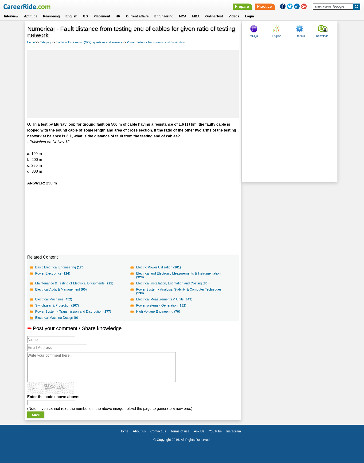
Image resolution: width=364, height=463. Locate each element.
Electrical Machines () (53, 299)
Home (31, 42)
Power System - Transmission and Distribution (155, 42)
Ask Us (199, 431)
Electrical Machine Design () (56, 317)
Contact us (158, 431)
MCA (183, 16)
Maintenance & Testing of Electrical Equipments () (74, 283)
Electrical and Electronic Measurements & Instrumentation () (178, 275)
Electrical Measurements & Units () (164, 299)
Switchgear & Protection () (57, 305)
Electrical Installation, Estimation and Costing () (172, 283)
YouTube (215, 431)
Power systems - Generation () (161, 305)
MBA (196, 16)
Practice (264, 6)
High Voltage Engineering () (158, 311)
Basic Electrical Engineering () (60, 267)
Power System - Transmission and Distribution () (73, 311)
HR (118, 16)
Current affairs (137, 16)
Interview (11, 16)
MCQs (254, 36)
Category (45, 42)
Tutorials (299, 36)
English (72, 16)
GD (85, 16)
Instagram (233, 431)
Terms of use (180, 431)
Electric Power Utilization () (158, 267)
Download (322, 36)
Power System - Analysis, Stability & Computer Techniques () (179, 291)
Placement (102, 16)
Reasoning (51, 16)
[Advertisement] (133, 84)
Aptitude (30, 16)
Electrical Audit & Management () (61, 289)
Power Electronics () (52, 273)
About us (139, 431)
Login (249, 16)
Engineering (163, 16)
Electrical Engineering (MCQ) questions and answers (89, 42)
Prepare (242, 6)
